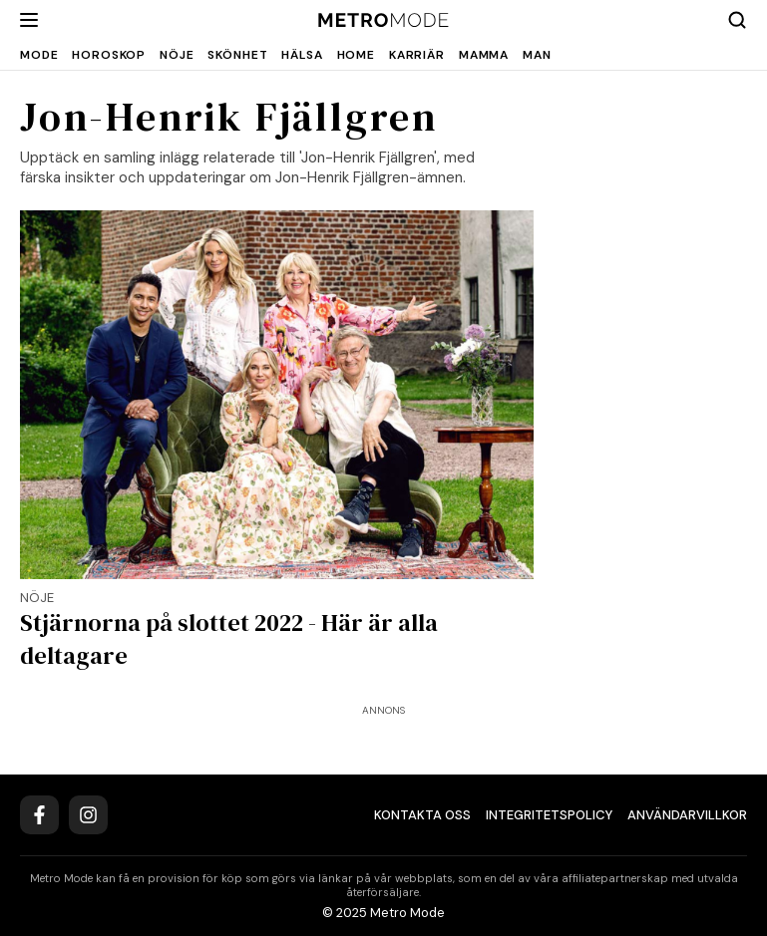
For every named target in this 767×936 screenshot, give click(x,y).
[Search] (737, 20)
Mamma (484, 55)
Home (356, 55)
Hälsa (301, 55)
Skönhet (237, 55)
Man (537, 55)
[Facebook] (39, 814)
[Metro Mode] (383, 20)
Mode (39, 55)
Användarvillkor (687, 814)
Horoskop (109, 55)
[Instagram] (88, 814)
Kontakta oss (422, 814)
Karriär (417, 55)
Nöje (176, 55)
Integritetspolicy (549, 814)
